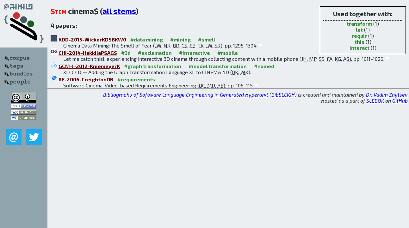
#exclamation (155, 53)
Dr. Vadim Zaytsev (387, 95)
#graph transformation (152, 66)
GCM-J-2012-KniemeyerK (89, 66)
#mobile (227, 53)
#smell (206, 39)
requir (359, 36)
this (359, 42)
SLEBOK (375, 101)
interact (359, 48)
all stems (119, 11)
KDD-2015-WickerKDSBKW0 (92, 39)
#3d (126, 53)
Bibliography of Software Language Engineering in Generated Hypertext (185, 95)
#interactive (194, 53)
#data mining (146, 39)
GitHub (400, 101)
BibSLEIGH (283, 95)
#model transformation (218, 66)
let (359, 30)
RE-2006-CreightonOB (86, 79)
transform (359, 24)
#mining (180, 39)
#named (264, 66)
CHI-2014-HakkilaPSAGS (88, 53)
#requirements (136, 79)
